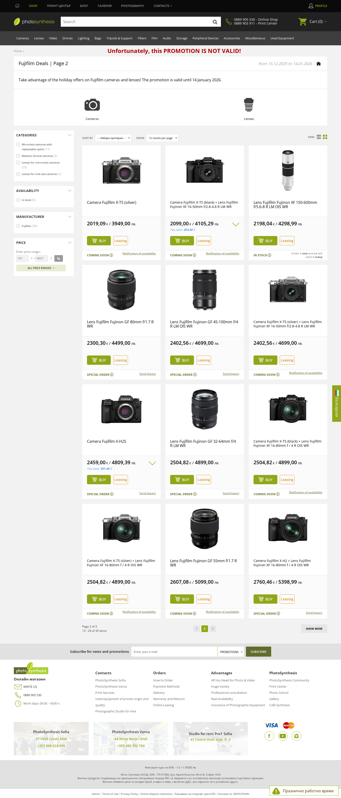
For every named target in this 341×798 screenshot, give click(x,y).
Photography (132, 6)
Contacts (161, 6)
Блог (84, 6)
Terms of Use (110, 794)
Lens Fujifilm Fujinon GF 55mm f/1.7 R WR (203, 563)
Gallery (274, 699)
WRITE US (25, 687)
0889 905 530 (27, 695)
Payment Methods (166, 686)
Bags (98, 38)
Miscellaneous (255, 38)
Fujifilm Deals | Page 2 (43, 63)
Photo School (278, 692)
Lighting (83, 38)
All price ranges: (40, 268)
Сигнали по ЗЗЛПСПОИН (233, 794)
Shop (33, 6)
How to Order (163, 680)
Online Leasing (163, 705)
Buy (102, 240)
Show (140, 138)
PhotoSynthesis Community (289, 680)
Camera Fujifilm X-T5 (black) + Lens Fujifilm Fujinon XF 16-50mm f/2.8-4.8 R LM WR (204, 204)
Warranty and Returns (169, 699)
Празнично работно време (308, 790)
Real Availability (222, 699)
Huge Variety (220, 686)
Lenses (39, 38)
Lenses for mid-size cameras (41, 174)
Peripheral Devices (206, 38)
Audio (167, 38)
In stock (29, 200)
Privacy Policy (129, 794)
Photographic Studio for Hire (115, 711)
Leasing (120, 240)
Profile (321, 6)
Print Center (277, 686)
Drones (67, 38)
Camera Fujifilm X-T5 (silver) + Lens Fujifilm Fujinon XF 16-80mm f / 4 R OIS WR (121, 562)
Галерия (105, 6)
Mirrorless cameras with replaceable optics (37, 147)
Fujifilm (29, 226)
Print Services (104, 692)
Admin (96, 794)
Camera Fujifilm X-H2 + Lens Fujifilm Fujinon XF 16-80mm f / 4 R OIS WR (282, 562)
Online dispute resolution (156, 794)
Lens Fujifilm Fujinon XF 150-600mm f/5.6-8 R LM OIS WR (285, 204)
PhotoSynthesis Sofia (110, 680)
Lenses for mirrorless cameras (41, 165)
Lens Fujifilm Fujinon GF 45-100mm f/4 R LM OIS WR (204, 324)
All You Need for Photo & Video (233, 680)
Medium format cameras (39, 156)
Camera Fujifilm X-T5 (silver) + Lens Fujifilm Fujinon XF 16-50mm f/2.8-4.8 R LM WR (288, 323)
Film (155, 38)
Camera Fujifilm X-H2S (106, 441)
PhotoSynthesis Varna (111, 686)
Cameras (22, 38)
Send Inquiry (147, 374)
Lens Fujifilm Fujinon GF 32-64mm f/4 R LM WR (203, 443)
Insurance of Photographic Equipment (238, 705)
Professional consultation (229, 692)
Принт (59, 6)
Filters (142, 38)
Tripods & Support (119, 38)
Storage (181, 38)
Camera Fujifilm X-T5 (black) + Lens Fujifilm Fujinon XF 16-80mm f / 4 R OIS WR (287, 443)
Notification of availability (139, 253)
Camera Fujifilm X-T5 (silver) (111, 202)
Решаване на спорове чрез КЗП (195, 794)
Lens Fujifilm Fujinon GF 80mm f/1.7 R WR (120, 324)
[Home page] (318, 64)
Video (53, 38)
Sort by (87, 138)
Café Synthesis (279, 705)
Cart (316, 21)
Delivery (159, 692)
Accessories (232, 38)
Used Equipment (282, 38)
